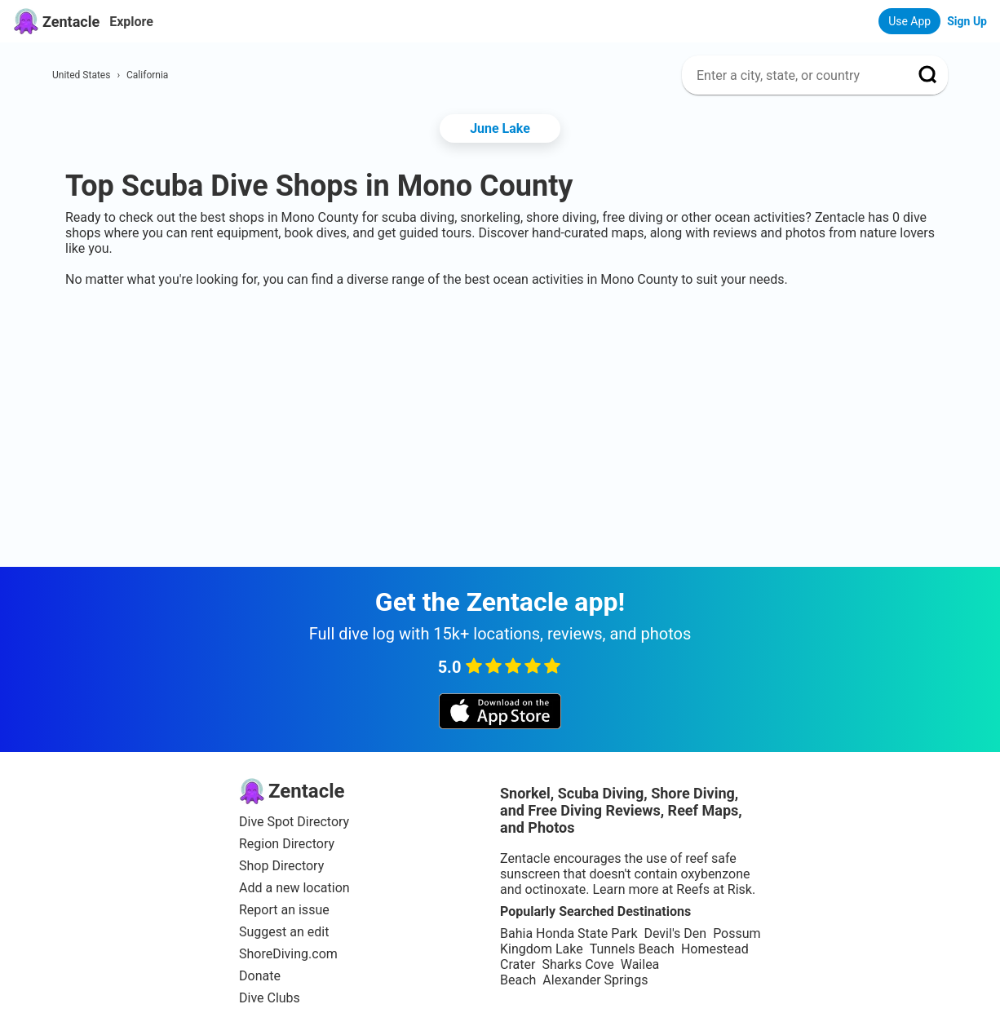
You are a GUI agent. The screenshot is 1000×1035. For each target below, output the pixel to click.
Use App (909, 21)
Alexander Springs (595, 980)
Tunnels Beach (632, 949)
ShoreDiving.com (288, 954)
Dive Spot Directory (294, 821)
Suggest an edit (284, 932)
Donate (260, 976)
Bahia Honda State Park (568, 933)
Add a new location (294, 888)
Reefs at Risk (714, 889)
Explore (131, 21)
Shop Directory (281, 866)
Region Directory (286, 843)
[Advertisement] (500, 337)
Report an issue (284, 910)
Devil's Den (675, 933)
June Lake (500, 128)
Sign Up (967, 21)
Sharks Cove (577, 964)
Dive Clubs (269, 998)
